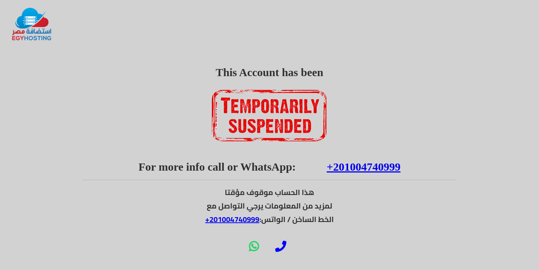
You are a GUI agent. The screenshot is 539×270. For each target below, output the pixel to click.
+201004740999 (364, 166)
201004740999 (234, 219)
